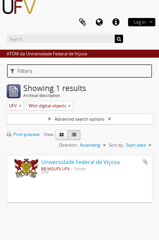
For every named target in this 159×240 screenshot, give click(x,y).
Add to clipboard (145, 162)
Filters (21, 71)
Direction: (68, 145)
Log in (140, 22)
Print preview (23, 134)
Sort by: (116, 145)
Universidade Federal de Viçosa (80, 162)
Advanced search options (79, 119)
